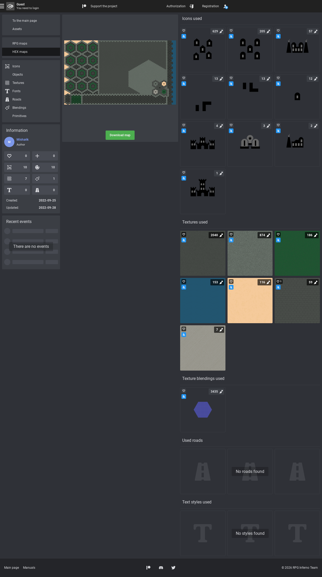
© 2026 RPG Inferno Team (300, 567)
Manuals (29, 567)
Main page (11, 567)
